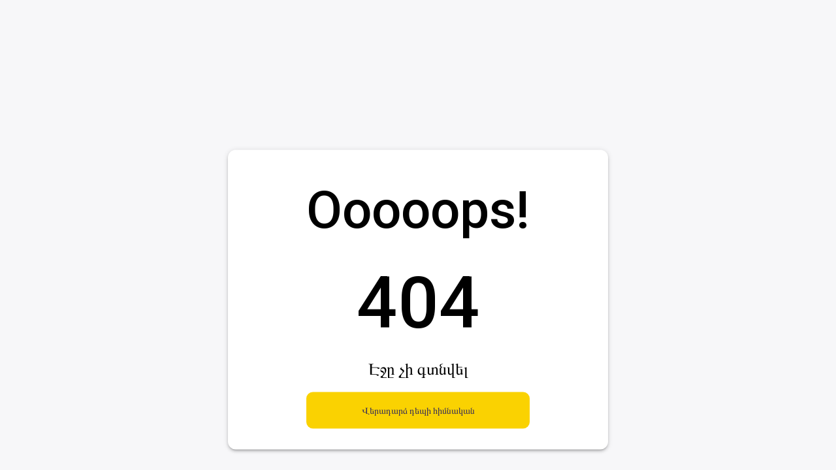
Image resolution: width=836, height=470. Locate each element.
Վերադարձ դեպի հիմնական (418, 410)
